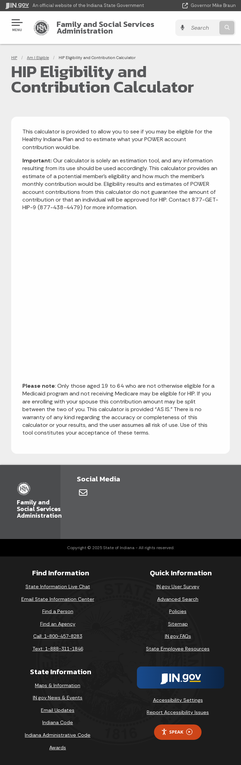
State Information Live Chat (57, 586)
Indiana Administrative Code (57, 735)
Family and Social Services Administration (105, 27)
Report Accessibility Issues (178, 712)
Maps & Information (57, 685)
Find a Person (57, 611)
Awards (57, 747)
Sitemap (178, 624)
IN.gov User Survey (177, 586)
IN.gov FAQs (178, 636)
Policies (178, 611)
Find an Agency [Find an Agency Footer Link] (57, 624)
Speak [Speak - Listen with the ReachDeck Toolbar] (176, 732)
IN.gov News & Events (57, 697)
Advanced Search (177, 599)
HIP (14, 57)
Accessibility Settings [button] (178, 700)
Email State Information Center (57, 599)
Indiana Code (57, 722)
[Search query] (202, 28)
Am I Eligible (38, 57)
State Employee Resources (178, 649)
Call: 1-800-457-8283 (57, 636)
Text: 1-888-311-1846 (57, 649)
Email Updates (57, 710)
